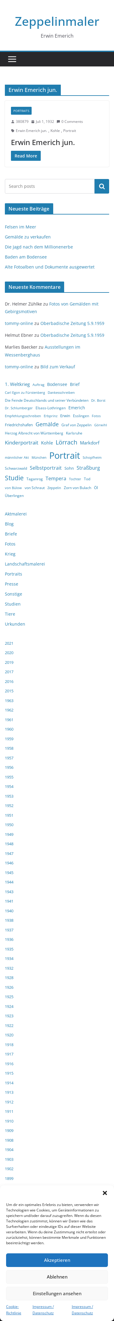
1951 (9, 815)
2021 (9, 643)
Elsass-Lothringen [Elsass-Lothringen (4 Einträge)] (51, 407)
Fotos (10, 544)
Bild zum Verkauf (57, 367)
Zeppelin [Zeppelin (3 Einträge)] (54, 488)
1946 (9, 863)
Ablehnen (57, 1277)
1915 (9, 1073)
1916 (9, 1063)
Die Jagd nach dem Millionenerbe (39, 247)
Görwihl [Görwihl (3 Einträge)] (100, 425)
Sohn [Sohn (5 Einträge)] (69, 468)
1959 (9, 739)
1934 (9, 958)
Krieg (10, 554)
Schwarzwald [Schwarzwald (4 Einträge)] (16, 468)
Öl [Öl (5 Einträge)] (96, 487)
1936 (9, 939)
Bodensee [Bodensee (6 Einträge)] (57, 384)
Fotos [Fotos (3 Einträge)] (96, 416)
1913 (9, 1092)
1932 (9, 968)
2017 (9, 671)
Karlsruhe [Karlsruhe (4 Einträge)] (74, 433)
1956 (9, 767)
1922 (9, 1025)
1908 (9, 1140)
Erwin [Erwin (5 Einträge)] (65, 415)
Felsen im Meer (20, 227)
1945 (9, 872)
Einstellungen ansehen (57, 1293)
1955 (9, 777)
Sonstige (13, 594)
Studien (13, 604)
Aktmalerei (16, 514)
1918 (9, 1044)
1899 (9, 1178)
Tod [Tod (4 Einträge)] (87, 478)
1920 (9, 1035)
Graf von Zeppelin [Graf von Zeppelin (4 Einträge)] (76, 424)
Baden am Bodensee (26, 257)
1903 (9, 1159)
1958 (9, 748)
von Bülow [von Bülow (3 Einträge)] (13, 488)
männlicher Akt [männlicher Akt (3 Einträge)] (17, 457)
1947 (9, 853)
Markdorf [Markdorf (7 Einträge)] (89, 443)
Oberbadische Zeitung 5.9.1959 (72, 323)
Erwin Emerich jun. (31, 130)
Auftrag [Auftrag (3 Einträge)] (38, 385)
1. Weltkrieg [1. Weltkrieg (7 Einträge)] (17, 384)
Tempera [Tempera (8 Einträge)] (56, 478)
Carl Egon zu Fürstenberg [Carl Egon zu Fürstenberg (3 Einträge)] (25, 392)
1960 (9, 729)
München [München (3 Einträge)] (39, 457)
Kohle (55, 130)
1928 (9, 977)
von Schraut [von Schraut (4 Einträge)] (35, 487)
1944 (9, 882)
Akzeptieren (57, 1260)
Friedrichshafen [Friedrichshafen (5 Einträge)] (19, 424)
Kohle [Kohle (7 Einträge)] (47, 443)
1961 (9, 719)
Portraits (21, 111)
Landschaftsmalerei (25, 564)
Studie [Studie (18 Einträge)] (14, 478)
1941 (9, 901)
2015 (9, 691)
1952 (9, 805)
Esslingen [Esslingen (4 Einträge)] (81, 415)
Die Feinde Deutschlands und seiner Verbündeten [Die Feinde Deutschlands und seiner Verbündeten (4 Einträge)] (46, 400)
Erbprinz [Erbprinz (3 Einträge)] (50, 416)
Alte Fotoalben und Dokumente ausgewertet (50, 267)
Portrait (69, 130)
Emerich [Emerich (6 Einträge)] (76, 407)
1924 (9, 1006)
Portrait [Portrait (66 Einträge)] (64, 455)
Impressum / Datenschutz (43, 1310)
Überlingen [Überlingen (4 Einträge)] (14, 495)
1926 (9, 987)
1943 (9, 891)
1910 (9, 1121)
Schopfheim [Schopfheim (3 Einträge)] (92, 457)
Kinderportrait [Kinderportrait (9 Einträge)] (21, 442)
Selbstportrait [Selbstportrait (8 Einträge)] (46, 468)
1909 (9, 1130)
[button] (105, 1193)
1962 (9, 710)
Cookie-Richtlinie (13, 1310)
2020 (9, 652)
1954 (9, 786)
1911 (9, 1111)
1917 (9, 1054)
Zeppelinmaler (57, 21)
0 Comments (70, 121)
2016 (9, 681)
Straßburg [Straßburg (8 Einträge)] (88, 468)
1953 (9, 796)
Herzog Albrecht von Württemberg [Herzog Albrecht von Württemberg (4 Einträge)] (34, 433)
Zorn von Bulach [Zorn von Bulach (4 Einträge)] (77, 487)
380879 (22, 121)
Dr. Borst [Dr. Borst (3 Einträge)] (98, 400)
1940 (9, 911)
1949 (9, 834)
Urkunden (15, 624)
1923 (9, 1016)
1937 (9, 930)
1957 (9, 758)
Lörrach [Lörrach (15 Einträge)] (66, 442)
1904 (9, 1149)
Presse (11, 584)
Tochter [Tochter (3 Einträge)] (75, 479)
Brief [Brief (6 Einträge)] (75, 384)
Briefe (11, 534)
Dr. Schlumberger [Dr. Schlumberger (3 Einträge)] (19, 408)
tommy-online (19, 323)
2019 (9, 662)
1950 (9, 824)
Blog (9, 524)
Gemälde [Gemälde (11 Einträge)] (47, 424)
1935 (9, 949)
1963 (9, 700)
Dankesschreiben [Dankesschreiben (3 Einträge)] (61, 392)
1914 (9, 1083)
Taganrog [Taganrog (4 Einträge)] (34, 478)
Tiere (10, 614)
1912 (9, 1102)
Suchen (102, 186)
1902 (9, 1168)
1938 (9, 920)
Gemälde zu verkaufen (28, 237)
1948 (9, 843)
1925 (9, 996)
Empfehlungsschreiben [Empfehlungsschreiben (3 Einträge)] (23, 416)
